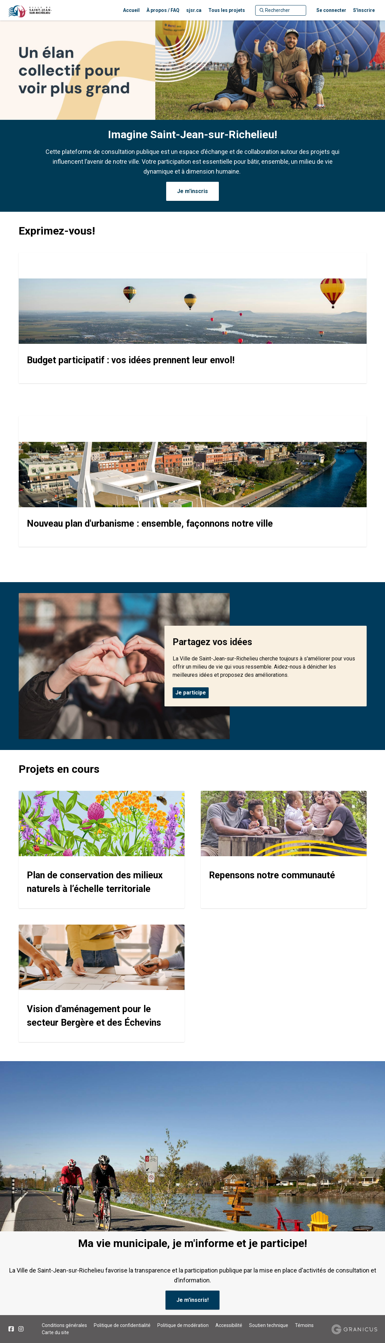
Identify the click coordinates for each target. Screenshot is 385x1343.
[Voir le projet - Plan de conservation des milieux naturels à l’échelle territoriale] (102, 849)
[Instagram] (21, 1329)
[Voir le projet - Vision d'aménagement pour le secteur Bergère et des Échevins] (102, 983)
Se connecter (331, 10)
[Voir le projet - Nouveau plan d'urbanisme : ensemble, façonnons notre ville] (193, 481)
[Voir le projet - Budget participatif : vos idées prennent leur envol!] (193, 318)
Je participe (190, 692)
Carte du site (55, 1332)
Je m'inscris (192, 191)
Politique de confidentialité (122, 1325)
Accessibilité (228, 1325)
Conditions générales (64, 1325)
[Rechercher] (280, 10)
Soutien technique (268, 1325)
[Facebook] (11, 1329)
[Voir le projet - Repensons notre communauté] (284, 849)
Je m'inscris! (192, 1300)
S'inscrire (364, 10)
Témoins (304, 1325)
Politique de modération (183, 1325)
